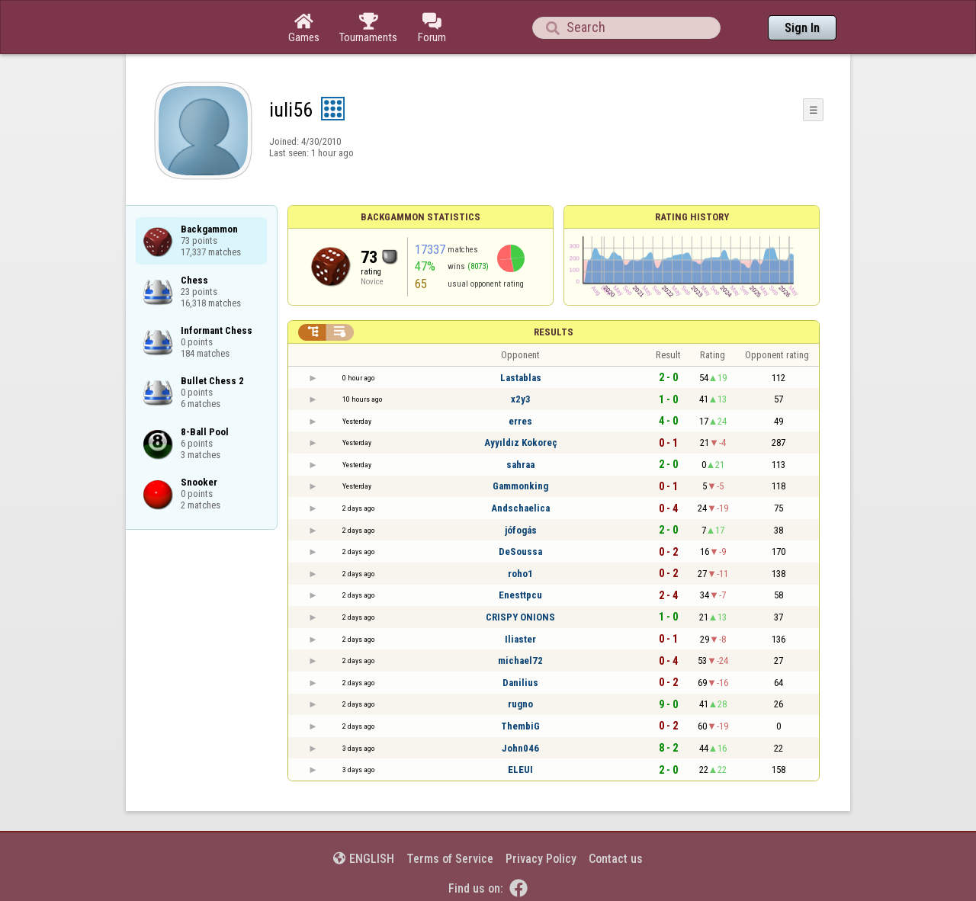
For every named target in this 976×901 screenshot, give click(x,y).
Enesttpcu (520, 595)
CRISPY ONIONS (520, 617)
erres (520, 421)
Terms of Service (449, 858)
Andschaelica (520, 508)
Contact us (616, 858)
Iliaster (520, 639)
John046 (520, 748)
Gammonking (520, 486)
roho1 (520, 573)
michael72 (520, 660)
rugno (520, 704)
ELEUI (520, 769)
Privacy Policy (541, 858)
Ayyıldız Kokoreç (520, 442)
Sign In (802, 28)
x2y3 (521, 399)
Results (553, 332)
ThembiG (520, 726)
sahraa (520, 464)
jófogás (521, 530)
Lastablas (520, 377)
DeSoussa (520, 551)
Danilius (520, 682)
